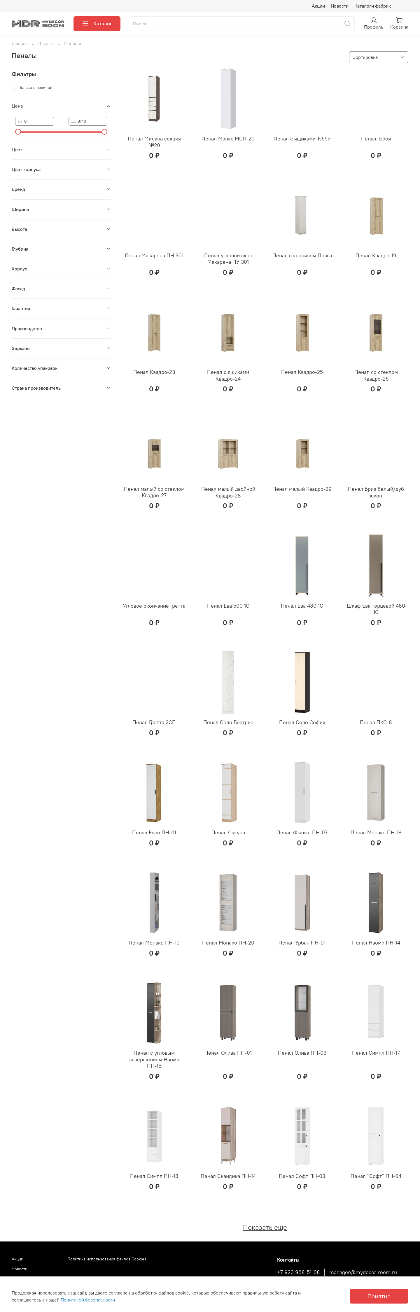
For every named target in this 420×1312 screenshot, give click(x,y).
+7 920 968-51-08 (298, 1272)
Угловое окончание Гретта (154, 605)
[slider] (18, 131)
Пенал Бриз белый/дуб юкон (376, 492)
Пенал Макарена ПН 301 (154, 255)
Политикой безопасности (88, 1300)
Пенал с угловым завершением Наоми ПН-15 (154, 1059)
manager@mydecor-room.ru (363, 1272)
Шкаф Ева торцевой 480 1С (376, 609)
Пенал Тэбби (376, 138)
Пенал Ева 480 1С (302, 605)
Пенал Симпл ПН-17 (376, 1052)
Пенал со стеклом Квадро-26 (376, 375)
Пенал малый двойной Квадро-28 (228, 492)
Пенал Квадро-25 (302, 372)
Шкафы (46, 43)
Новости (340, 6)
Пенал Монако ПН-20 (228, 942)
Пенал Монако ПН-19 (154, 942)
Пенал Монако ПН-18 (376, 832)
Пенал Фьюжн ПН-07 (302, 832)
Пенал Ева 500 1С (228, 605)
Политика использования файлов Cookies (106, 1259)
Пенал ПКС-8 (376, 722)
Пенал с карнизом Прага (302, 255)
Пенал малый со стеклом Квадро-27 (154, 492)
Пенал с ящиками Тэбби (302, 138)
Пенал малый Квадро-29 (302, 489)
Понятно (379, 1296)
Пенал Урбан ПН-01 (302, 942)
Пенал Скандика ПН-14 (228, 1176)
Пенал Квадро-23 (154, 372)
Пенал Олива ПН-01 (228, 1052)
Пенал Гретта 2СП (154, 722)
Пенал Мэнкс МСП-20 (228, 138)
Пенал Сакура (228, 832)
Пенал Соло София (302, 722)
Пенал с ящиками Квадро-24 (228, 375)
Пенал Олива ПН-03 (302, 1052)
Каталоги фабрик (372, 6)
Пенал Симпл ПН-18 (154, 1176)
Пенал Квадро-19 (376, 255)
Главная (20, 43)
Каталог (97, 23)
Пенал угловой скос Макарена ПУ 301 (228, 258)
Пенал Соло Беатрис (228, 722)
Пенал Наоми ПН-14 (376, 942)
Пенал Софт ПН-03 (302, 1176)
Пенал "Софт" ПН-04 (376, 1176)
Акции (318, 6)
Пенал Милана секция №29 (154, 142)
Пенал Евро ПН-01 (154, 832)
